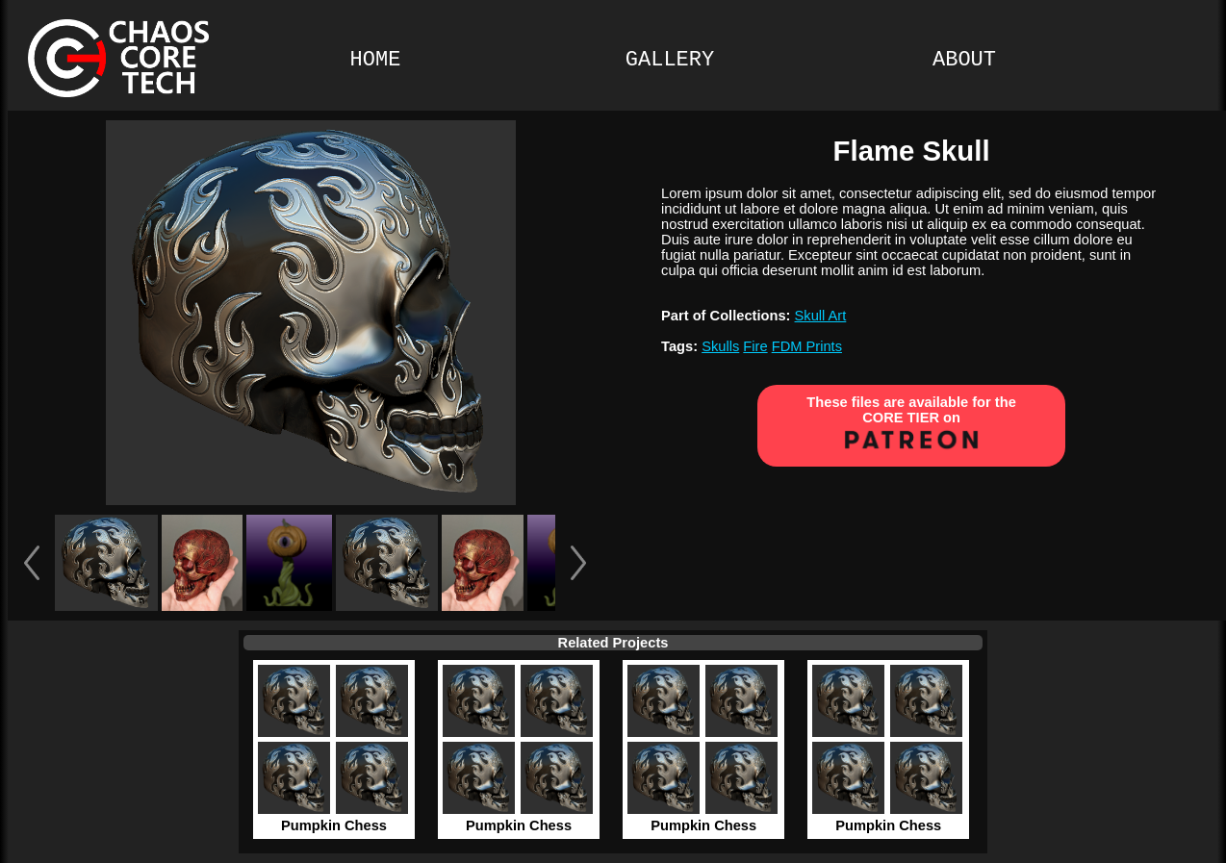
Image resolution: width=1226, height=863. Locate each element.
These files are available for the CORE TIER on (911, 424)
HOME (375, 60)
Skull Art (821, 315)
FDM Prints (807, 346)
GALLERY (670, 60)
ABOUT (964, 60)
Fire (755, 346)
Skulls (720, 346)
